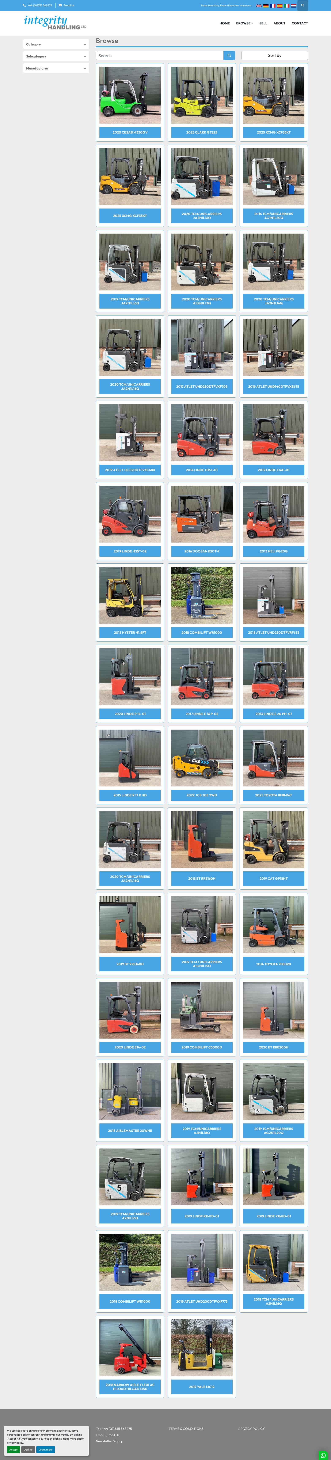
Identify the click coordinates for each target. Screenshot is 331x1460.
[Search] (160, 55)
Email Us (69, 5)
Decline (28, 1449)
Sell (263, 23)
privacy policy (15, 1442)
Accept (13, 1449)
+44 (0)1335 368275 (40, 5)
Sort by (274, 55)
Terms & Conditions (186, 1429)
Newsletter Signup (109, 1441)
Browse (243, 23)
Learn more (46, 1449)
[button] (244, 23)
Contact (300, 23)
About (279, 23)
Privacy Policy (251, 1429)
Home (225, 23)
